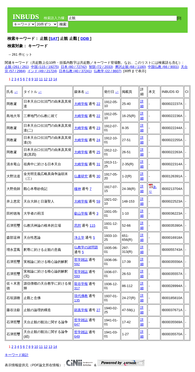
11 (41, 79)
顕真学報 (81, 310)
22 (98, 104)
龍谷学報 (81, 284)
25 (98, 152)
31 (98, 164)
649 (77, 336)
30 (98, 176)
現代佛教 (81, 296)
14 (55, 79)
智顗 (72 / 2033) (101, 67)
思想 (77, 225)
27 (98, 310)
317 (77, 288)
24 (98, 140)
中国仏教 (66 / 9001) (163, 67)
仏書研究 (81, 176)
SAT (54, 38)
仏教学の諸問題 (86, 247)
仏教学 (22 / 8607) (108, 71)
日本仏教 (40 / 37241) (75, 71)
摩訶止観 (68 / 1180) (130, 67)
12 (45, 79)
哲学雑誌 (81, 260)
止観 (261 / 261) (17, 67)
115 (92, 225)
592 (77, 264)
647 (77, 324)
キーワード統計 (17, 355)
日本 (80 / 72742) (74, 67)
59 (98, 201)
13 (50, 79)
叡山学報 (81, 213)
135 (77, 300)
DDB (85, 38)
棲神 (77, 189)
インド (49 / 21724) (42, 71)
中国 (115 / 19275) (45, 67)
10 (36, 79)
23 (98, 128)
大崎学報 (81, 104)
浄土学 (79, 238)
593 (77, 276)
